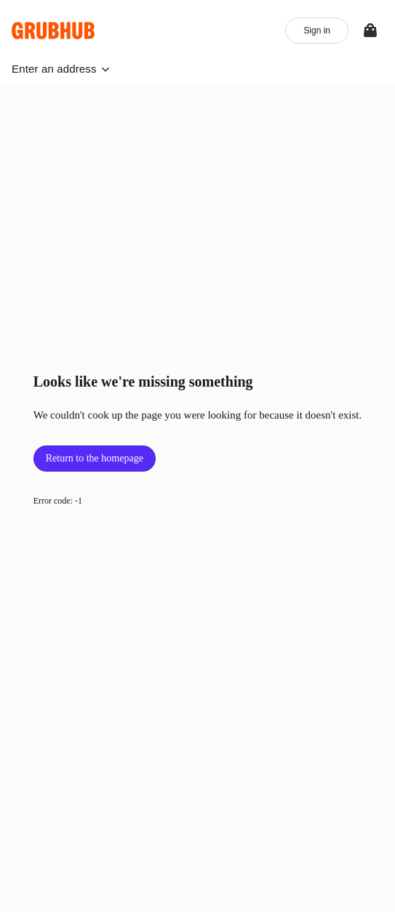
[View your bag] (370, 30)
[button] (61, 68)
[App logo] (53, 30)
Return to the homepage (94, 458)
